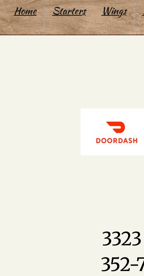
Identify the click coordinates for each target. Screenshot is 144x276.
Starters (69, 10)
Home (25, 10)
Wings (113, 10)
